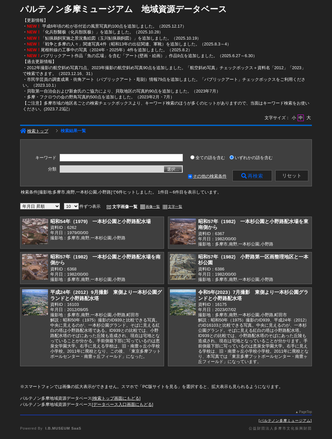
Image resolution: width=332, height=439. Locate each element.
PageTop (305, 412)
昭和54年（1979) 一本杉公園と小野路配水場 (100, 221)
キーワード (45, 158)
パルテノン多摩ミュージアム (285, 420)
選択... (173, 169)
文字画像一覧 (124, 206)
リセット (292, 176)
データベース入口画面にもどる (122, 404)
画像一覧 (153, 206)
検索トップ (34, 131)
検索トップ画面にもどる (116, 398)
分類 (52, 169)
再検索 (252, 176)
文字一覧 (175, 206)
